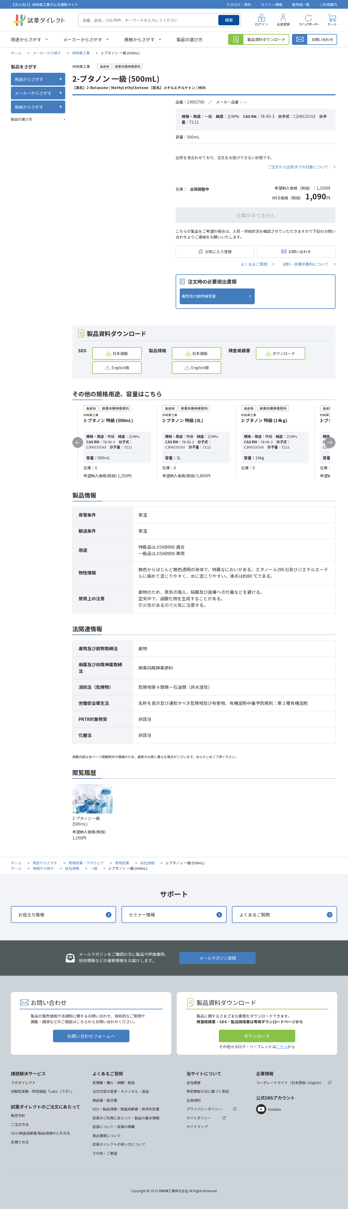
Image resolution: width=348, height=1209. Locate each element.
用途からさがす (26, 39)
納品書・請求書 (104, 1100)
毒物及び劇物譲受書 (199, 296)
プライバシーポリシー (204, 1108)
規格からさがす (139, 39)
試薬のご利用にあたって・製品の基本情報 (125, 1117)
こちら (281, 1046)
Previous (77, 442)
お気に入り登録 (218, 251)
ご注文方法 (20, 1124)
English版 (120, 367)
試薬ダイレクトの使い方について (118, 1144)
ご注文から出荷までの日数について (298, 166)
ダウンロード (283, 353)
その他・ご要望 (104, 1153)
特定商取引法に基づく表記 (208, 1091)
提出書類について (106, 1135)
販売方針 (18, 1115)
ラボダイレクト (23, 1082)
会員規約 (194, 1100)
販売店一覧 (301, 4)
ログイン (261, 24)
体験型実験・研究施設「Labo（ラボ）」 (42, 1091)
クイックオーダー (309, 24)
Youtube (274, 1109)
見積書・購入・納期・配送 (113, 1082)
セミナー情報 (271, 4)
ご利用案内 (328, 4)
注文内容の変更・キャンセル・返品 (120, 1091)
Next (330, 442)
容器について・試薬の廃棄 (113, 1126)
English (314, 1082)
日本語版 (120, 353)
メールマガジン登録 (217, 958)
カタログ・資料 (238, 4)
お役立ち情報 (31, 914)
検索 (229, 20)
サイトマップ (197, 1126)
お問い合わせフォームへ (91, 1036)
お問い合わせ (299, 251)
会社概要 (194, 1082)
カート (332, 24)
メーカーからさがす (82, 39)
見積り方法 (20, 1142)
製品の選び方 (189, 39)
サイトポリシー (199, 1117)
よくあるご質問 (254, 264)
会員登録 (283, 24)
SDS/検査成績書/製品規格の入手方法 (40, 1133)
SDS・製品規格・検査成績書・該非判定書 (125, 1108)
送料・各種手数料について (305, 264)
